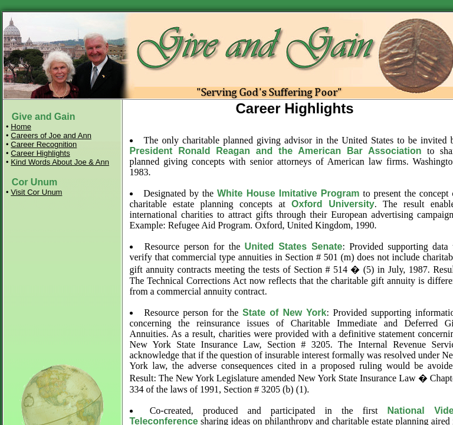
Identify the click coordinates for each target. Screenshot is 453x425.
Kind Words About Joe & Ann (60, 162)
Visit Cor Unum (36, 192)
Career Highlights (40, 153)
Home (21, 126)
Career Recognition (44, 144)
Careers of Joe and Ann (51, 135)
